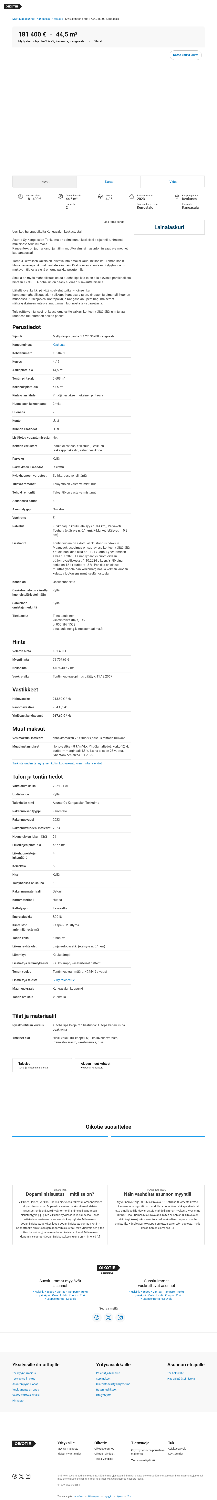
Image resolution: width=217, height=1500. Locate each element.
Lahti (63, 1295)
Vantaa (61, 1291)
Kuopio (73, 1295)
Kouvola (71, 1298)
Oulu (55, 1295)
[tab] (44, 182)
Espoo (50, 1291)
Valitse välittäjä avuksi (25, 1395)
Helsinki (39, 1291)
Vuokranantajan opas (25, 1389)
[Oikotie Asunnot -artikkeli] (60, 1190)
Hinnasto (18, 1400)
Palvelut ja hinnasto (108, 1373)
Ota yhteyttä (103, 1395)
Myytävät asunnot (23, 18)
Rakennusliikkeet (106, 1389)
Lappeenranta (55, 1298)
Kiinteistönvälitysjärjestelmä (113, 1384)
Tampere (73, 1291)
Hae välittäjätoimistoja (181, 1378)
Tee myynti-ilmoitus (24, 1373)
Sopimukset (103, 1378)
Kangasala (43, 18)
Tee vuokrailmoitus (23, 1378)
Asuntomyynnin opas (25, 1384)
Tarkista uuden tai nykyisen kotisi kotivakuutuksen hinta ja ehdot (57, 763)
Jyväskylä (44, 1295)
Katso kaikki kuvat (185, 55)
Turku (84, 1291)
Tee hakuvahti (175, 1373)
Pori (82, 1295)
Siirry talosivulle (64, 980)
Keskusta (57, 18)
